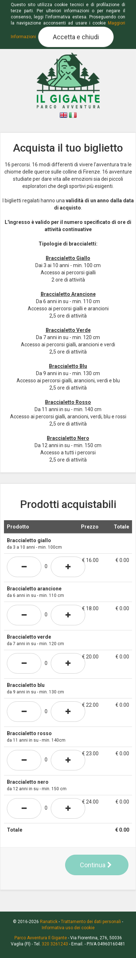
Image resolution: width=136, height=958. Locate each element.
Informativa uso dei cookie (68, 927)
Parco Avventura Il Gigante (40, 937)
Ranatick (49, 921)
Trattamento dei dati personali (91, 921)
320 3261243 (55, 943)
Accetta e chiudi (76, 37)
